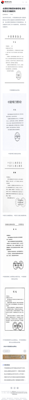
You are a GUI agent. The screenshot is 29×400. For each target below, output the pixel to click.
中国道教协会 (16, 398)
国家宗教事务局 (10, 398)
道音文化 (5, 14)
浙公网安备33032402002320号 (17, 392)
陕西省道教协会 (23, 398)
